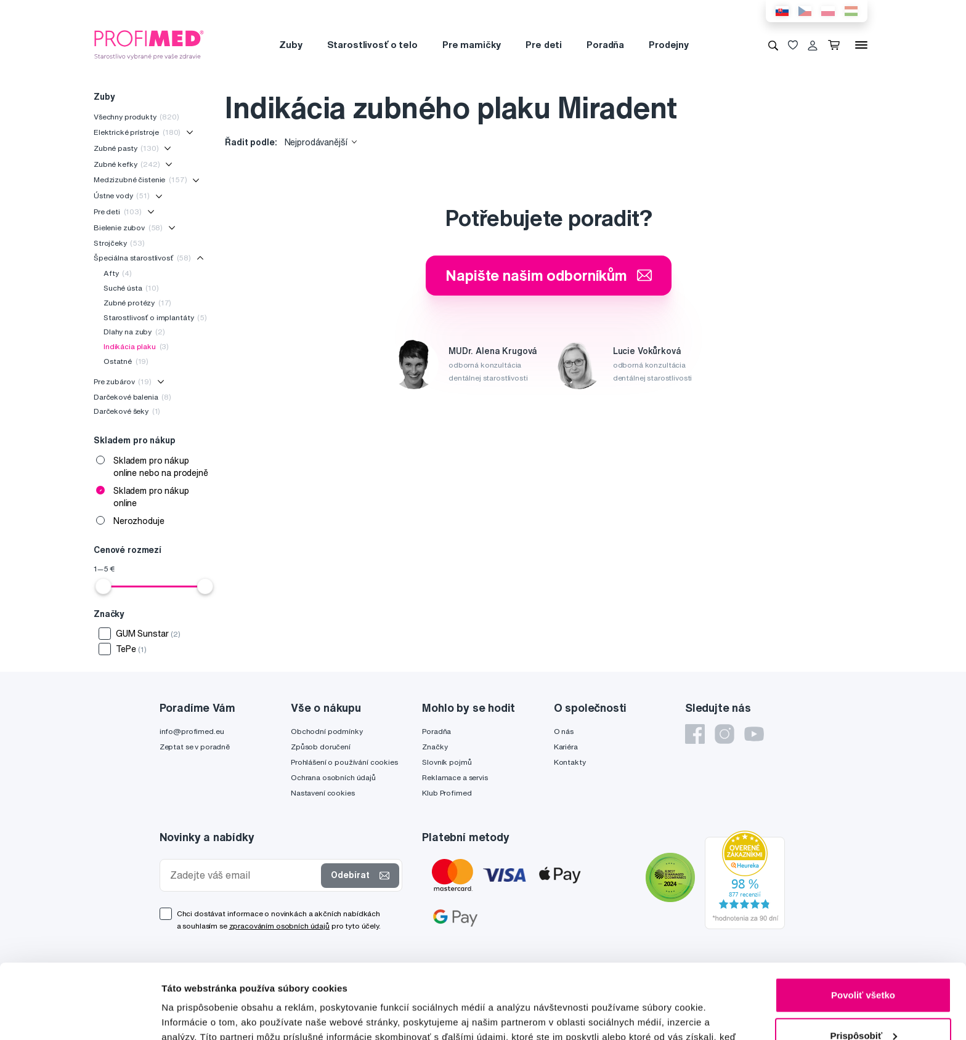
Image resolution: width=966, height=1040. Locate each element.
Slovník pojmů (446, 762)
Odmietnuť (863, 1006)
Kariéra (566, 747)
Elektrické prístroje (137, 132)
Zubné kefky (127, 164)
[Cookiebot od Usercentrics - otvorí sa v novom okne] (80, 1016)
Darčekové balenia (132, 397)
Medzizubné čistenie (140, 179)
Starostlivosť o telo (372, 44)
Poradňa (605, 44)
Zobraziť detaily (196, 1015)
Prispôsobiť (863, 965)
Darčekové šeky (127, 411)
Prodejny (669, 44)
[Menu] (861, 45)
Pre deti (544, 44)
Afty (118, 273)
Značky (434, 747)
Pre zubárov (123, 381)
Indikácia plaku (136, 346)
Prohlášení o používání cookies (344, 762)
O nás (564, 731)
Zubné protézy (137, 303)
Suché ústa (131, 288)
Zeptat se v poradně (195, 747)
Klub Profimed (446, 793)
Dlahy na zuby (134, 332)
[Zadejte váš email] (243, 875)
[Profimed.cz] (149, 44)
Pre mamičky (471, 44)
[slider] (103, 586)
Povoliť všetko (863, 925)
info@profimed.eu (192, 731)
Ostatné (126, 361)
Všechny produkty (136, 117)
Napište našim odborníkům (548, 275)
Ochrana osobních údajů (333, 777)
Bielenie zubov (128, 228)
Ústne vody (122, 195)
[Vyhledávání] (773, 45)
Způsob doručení (321, 747)
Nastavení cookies (323, 793)
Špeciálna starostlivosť (142, 258)
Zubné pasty (126, 148)
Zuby (290, 44)
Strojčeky (119, 243)
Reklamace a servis (454, 777)
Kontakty (570, 762)
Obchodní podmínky (327, 731)
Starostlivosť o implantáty (155, 317)
